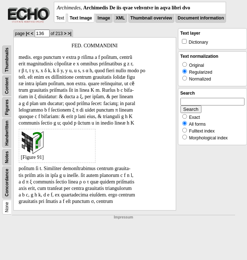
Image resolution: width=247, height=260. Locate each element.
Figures (6, 107)
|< (28, 33)
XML (120, 18)
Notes (6, 157)
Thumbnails (6, 60)
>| (69, 33)
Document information (201, 18)
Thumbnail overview (151, 18)
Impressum (123, 217)
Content (6, 86)
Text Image (81, 18)
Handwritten (6, 133)
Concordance (6, 182)
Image (104, 18)
